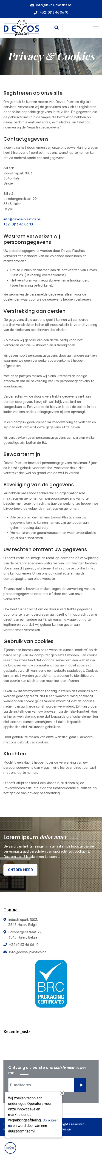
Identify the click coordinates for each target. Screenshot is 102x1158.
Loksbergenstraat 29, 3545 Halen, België (25, 934)
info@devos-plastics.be (22, 219)
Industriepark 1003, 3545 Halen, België (23, 922)
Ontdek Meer (20, 870)
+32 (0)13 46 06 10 (18, 224)
